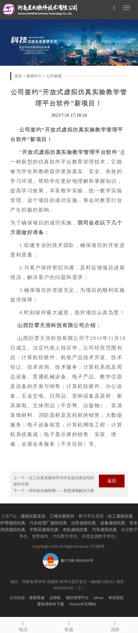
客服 (69, 625)
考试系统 (116, 597)
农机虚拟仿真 (75, 530)
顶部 (115, 625)
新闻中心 (34, 76)
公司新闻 (54, 76)
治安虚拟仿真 (83, 523)
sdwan (98, 597)
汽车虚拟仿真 (104, 530)
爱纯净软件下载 (50, 604)
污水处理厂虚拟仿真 (48, 523)
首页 (18, 76)
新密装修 (37, 597)
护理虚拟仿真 (12, 523)
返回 (111, 480)
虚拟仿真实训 (32, 516)
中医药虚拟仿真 (44, 530)
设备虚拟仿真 (112, 523)
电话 (23, 625)
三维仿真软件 (62, 516)
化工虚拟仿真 (120, 516)
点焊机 (55, 597)
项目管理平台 (77, 597)
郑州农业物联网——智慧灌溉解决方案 (61, 490)
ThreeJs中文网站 (82, 604)
